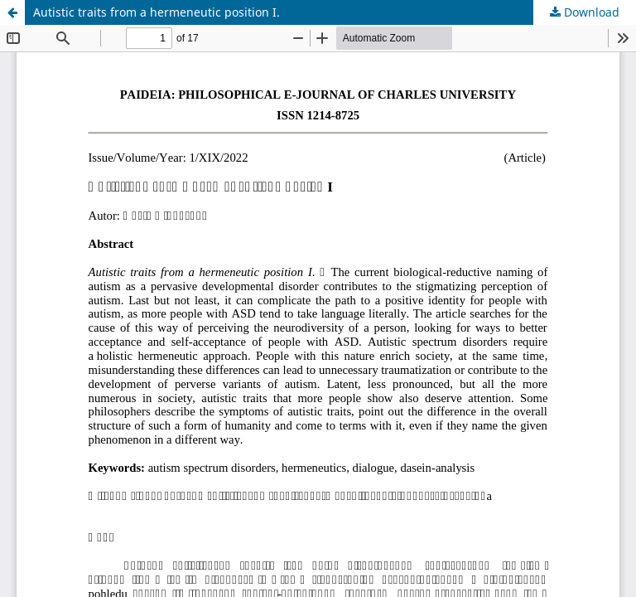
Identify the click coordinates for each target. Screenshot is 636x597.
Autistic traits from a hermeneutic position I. (156, 12)
